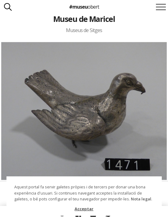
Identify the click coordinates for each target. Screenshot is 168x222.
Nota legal (141, 199)
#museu (84, 6)
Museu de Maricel (84, 19)
